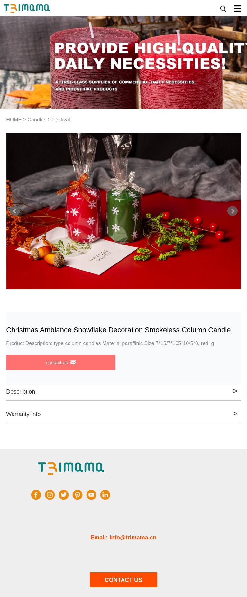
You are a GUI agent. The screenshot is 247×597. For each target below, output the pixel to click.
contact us (61, 362)
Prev (15, 211)
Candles (36, 119)
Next (232, 211)
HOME (14, 119)
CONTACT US (123, 580)
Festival (61, 119)
